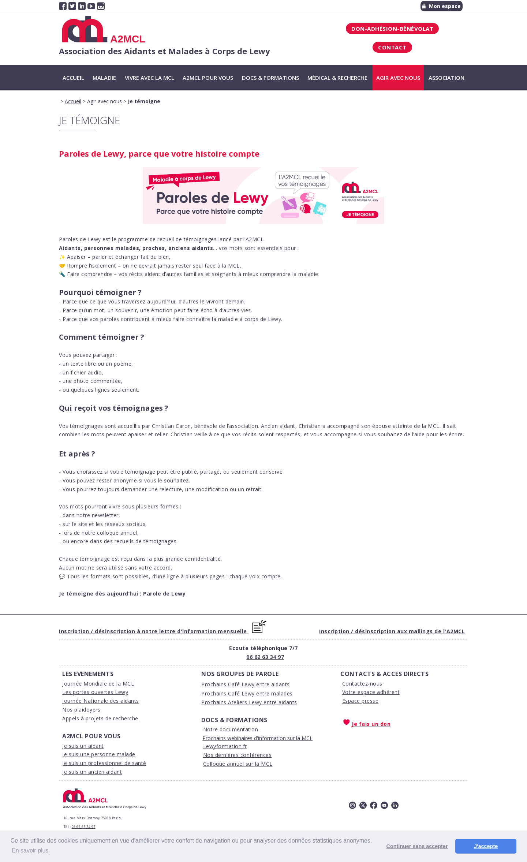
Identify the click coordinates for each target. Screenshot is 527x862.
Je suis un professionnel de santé (104, 763)
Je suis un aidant (83, 745)
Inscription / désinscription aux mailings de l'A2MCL (392, 631)
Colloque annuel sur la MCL (238, 763)
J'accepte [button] (486, 846)
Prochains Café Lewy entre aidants (245, 684)
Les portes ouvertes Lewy (95, 692)
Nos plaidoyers (81, 709)
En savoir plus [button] (30, 850)
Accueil (73, 77)
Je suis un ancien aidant (92, 771)
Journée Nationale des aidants (100, 700)
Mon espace (441, 6)
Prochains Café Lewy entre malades (247, 693)
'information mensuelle (214, 631)
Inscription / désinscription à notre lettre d (120, 631)
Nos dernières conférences (237, 754)
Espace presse (360, 700)
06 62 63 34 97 (265, 656)
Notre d (213, 729)
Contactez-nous (362, 683)
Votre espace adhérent (371, 692)
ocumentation (240, 729)
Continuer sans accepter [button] (417, 846)
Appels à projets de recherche (100, 718)
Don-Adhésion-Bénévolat (392, 28)
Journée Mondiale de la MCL (98, 683)
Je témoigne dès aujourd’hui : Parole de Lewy (122, 593)
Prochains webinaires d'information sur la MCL (257, 738)
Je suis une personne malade (98, 754)
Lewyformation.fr (225, 746)
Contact (392, 47)
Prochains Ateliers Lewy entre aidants (249, 702)
